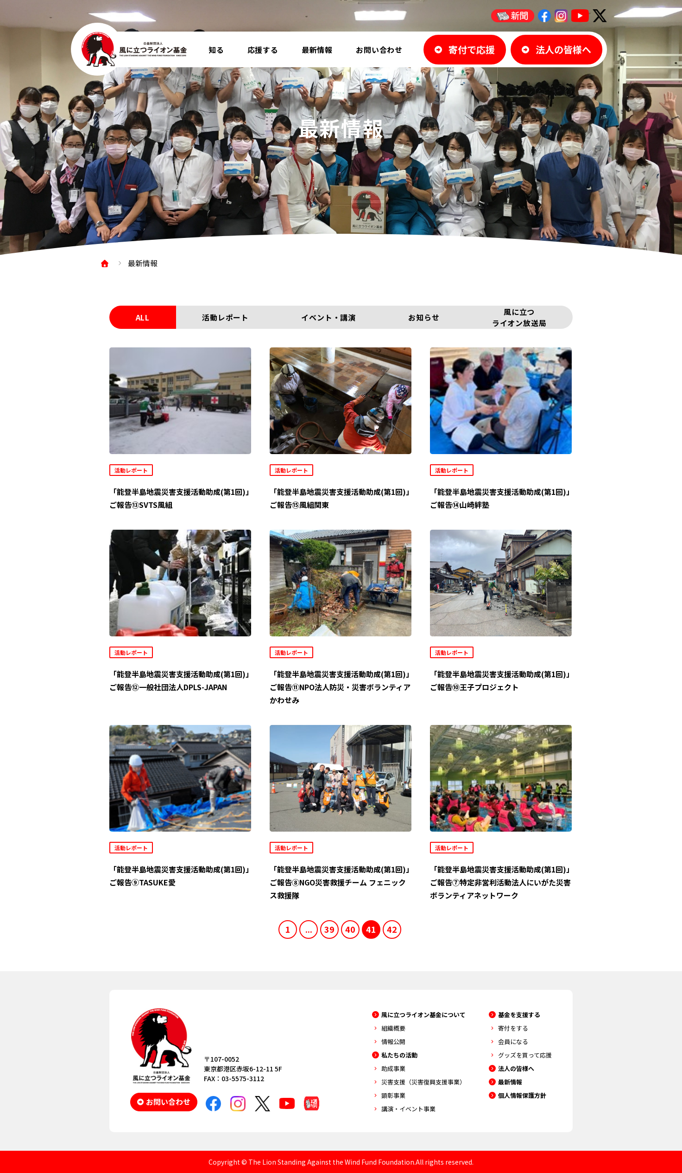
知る (216, 49)
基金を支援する (519, 1014)
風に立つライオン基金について (423, 1014)
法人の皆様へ (516, 1068)
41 (371, 929)
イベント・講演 (328, 317)
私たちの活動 (399, 1055)
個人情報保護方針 (522, 1095)
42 (392, 929)
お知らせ (423, 317)
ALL (143, 317)
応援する (262, 49)
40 (350, 929)
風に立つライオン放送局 (519, 317)
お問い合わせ (379, 49)
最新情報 (317, 49)
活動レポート (225, 317)
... (308, 929)
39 (329, 929)
